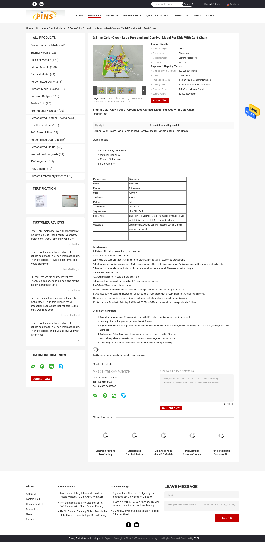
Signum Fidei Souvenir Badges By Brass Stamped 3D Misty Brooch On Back (135, 495)
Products (94, 15)
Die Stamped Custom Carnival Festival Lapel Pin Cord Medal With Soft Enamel (192, 452)
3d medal (124, 355)
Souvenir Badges (41, 96)
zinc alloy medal (137, 355)
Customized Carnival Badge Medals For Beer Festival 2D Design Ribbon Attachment (134, 452)
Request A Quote (212, 4)
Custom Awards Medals (45, 45)
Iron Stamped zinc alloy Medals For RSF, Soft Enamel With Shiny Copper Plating (82, 504)
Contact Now (160, 100)
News (197, 15)
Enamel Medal (39, 52)
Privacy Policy (75, 538)
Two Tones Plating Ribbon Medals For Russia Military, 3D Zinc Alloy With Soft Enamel (81, 495)
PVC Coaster (38, 168)
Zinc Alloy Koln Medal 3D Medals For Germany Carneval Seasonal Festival (163, 452)
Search (187, 4)
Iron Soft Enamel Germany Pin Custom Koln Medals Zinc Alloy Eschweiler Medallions (221, 452)
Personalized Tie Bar (43, 147)
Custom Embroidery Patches (49, 176)
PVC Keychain (39, 161)
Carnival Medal (57, 28)
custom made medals (108, 355)
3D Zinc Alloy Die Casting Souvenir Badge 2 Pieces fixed (136, 512)
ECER (196, 538)
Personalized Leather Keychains (51, 118)
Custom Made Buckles (45, 89)
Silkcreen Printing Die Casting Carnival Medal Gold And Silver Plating (105, 452)
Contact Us (181, 15)
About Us (112, 15)
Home (79, 15)
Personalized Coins (43, 81)
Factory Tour (132, 15)
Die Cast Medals (41, 60)
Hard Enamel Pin (41, 125)
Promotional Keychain (44, 110)
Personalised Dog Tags (45, 139)
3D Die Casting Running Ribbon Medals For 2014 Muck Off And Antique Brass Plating (84, 513)
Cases (210, 15)
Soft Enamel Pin (41, 132)
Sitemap (30, 519)
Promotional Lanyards (44, 154)
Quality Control (157, 15)
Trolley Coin (38, 103)
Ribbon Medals (40, 67)
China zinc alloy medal (93, 538)
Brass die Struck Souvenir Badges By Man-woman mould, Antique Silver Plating (136, 504)
